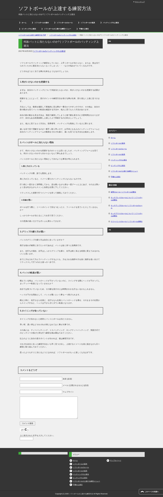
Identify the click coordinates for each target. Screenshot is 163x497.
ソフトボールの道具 (88, 23)
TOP (32, 35)
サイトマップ (140, 2)
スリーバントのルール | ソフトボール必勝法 (126, 221)
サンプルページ (115, 460)
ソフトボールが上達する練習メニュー (57, 29)
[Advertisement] (126, 85)
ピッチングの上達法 (29, 29)
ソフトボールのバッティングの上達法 (49, 51)
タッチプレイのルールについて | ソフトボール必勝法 (126, 199)
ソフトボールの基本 (41, 23)
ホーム (24, 23)
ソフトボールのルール (65, 23)
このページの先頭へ (152, 492)
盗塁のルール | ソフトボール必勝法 (123, 192)
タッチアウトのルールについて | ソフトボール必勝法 (126, 215)
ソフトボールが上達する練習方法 (54, 8)
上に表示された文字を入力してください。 (37, 435)
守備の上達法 (84, 29)
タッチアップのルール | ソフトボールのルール (126, 207)
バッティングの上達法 (111, 23)
